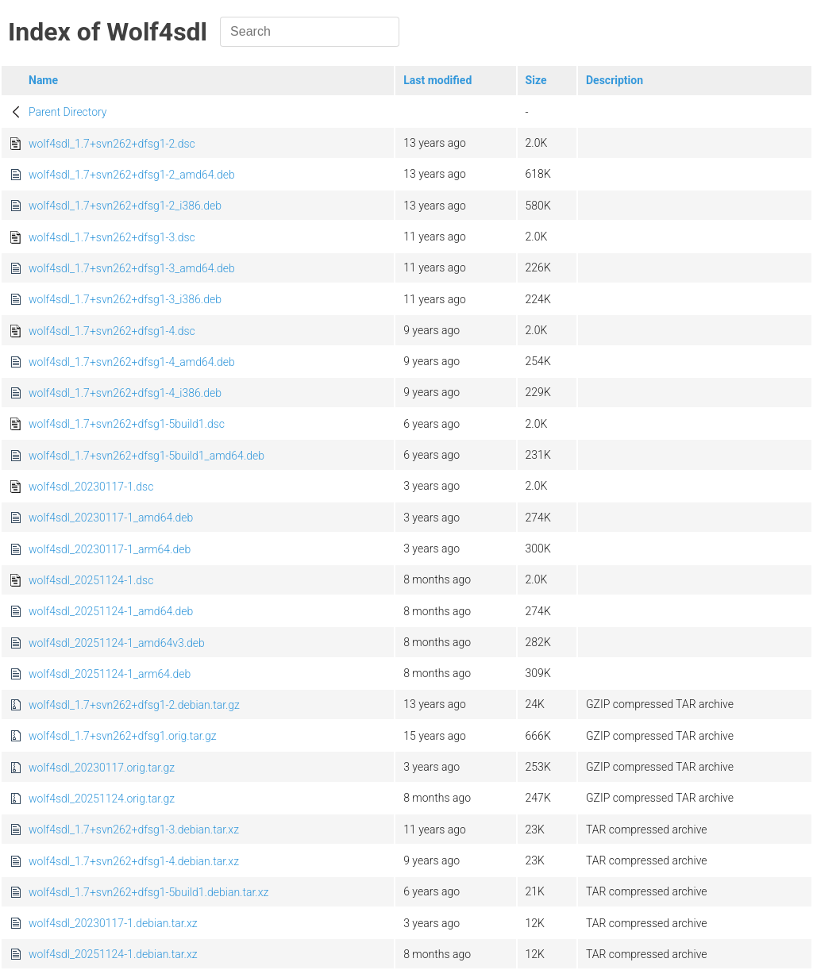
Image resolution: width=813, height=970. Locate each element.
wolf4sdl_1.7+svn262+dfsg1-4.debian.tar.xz (134, 861)
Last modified (437, 80)
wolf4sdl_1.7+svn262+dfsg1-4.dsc (112, 331)
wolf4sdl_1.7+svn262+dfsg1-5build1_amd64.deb (146, 455)
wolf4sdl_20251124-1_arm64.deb (110, 674)
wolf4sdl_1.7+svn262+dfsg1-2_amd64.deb (132, 174)
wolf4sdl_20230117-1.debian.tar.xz (113, 923)
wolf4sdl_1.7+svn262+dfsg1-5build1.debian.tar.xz (148, 892)
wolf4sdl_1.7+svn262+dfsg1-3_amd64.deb (132, 268)
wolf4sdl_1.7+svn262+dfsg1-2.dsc (112, 143)
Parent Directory (68, 112)
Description (614, 80)
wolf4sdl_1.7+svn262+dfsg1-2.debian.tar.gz (134, 705)
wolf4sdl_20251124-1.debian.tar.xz (113, 954)
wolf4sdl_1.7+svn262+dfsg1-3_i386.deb (125, 299)
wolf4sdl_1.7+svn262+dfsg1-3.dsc (112, 237)
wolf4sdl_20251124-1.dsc (91, 580)
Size (536, 80)
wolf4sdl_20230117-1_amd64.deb (111, 517)
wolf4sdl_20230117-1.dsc (91, 486)
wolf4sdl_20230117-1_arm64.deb (110, 549)
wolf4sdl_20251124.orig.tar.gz (102, 798)
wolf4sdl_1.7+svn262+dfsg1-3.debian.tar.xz (134, 829)
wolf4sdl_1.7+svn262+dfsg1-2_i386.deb (125, 205)
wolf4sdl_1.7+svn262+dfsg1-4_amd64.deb (132, 362)
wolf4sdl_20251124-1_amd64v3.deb (117, 643)
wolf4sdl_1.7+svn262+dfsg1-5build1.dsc (127, 424)
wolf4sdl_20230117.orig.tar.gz (102, 767)
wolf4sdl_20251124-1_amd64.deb (111, 611)
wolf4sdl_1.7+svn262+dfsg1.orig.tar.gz (123, 735)
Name (43, 80)
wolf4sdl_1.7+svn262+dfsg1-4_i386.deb (125, 393)
